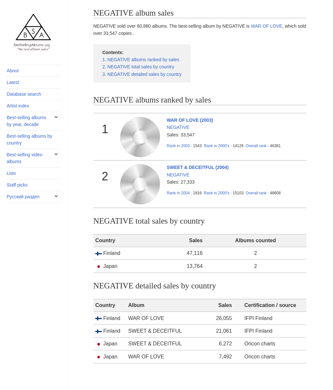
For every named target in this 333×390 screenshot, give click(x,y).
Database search (24, 94)
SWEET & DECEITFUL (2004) (198, 167)
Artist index (18, 105)
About (13, 70)
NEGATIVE (178, 127)
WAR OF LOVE (266, 26)
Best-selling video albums (24, 158)
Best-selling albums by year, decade (26, 121)
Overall (256, 146)
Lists (11, 173)
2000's (217, 146)
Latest (13, 82)
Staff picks (17, 185)
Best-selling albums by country (29, 139)
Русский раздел (23, 196)
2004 (178, 193)
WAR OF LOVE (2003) (190, 120)
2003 (178, 146)
